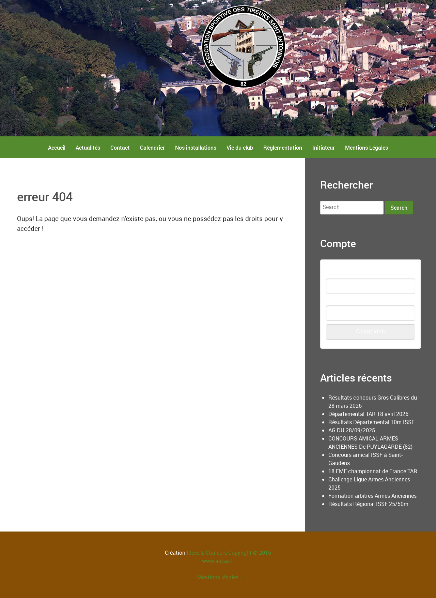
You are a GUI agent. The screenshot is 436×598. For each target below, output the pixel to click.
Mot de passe (342, 301)
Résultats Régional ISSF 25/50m (368, 504)
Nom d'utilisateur (346, 274)
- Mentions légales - (217, 577)
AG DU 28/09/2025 (351, 430)
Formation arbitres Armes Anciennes (372, 495)
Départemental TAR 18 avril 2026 (368, 414)
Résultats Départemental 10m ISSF (371, 422)
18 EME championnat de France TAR (372, 471)
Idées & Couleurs (207, 552)
